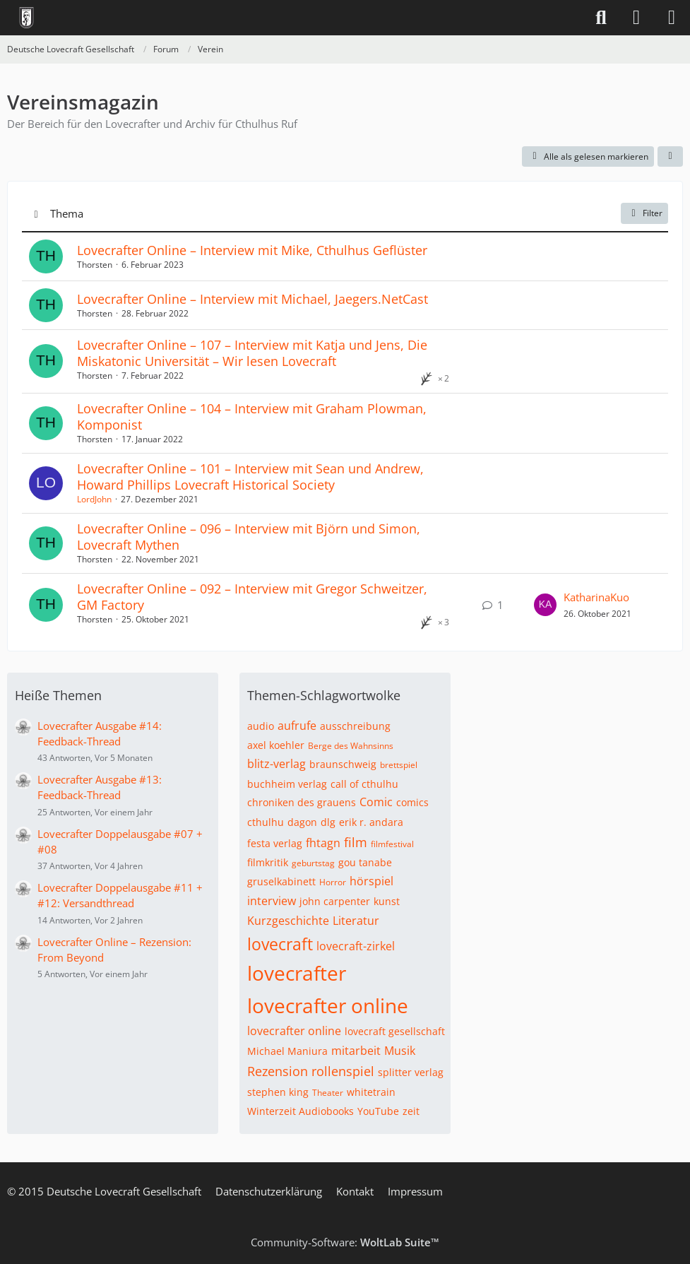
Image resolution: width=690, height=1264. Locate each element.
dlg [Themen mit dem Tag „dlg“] (328, 822)
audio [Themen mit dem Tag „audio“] (260, 726)
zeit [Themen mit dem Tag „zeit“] (411, 1111)
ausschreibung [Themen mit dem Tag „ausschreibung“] (355, 726)
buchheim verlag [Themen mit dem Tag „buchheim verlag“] (287, 784)
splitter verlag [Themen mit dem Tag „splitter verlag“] (411, 1072)
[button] (670, 156)
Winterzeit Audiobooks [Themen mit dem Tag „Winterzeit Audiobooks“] (300, 1111)
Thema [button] (66, 213)
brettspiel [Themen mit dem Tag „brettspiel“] (398, 765)
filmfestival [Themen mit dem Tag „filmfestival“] (392, 844)
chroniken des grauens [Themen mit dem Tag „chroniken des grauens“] (301, 802)
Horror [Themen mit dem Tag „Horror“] (332, 882)
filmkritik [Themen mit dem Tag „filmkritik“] (267, 862)
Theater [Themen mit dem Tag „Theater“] (327, 1093)
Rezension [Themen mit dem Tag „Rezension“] (277, 1071)
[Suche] (601, 18)
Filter (644, 213)
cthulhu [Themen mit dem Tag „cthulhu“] (265, 822)
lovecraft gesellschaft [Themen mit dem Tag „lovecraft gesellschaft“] (395, 1031)
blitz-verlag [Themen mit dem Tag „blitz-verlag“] (276, 764)
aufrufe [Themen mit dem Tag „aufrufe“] (297, 725)
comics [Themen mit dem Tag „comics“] (412, 802)
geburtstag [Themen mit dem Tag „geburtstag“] (313, 863)
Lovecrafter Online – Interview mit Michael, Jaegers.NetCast (252, 298)
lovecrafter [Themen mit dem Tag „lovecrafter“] (296, 972)
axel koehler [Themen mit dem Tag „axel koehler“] (275, 745)
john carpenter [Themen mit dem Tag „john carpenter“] (334, 901)
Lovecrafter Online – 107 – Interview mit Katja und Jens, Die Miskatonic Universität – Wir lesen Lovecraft (252, 353)
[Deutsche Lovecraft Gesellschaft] (26, 18)
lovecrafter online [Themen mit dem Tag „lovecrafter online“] (327, 1005)
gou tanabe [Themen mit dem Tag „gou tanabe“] (365, 862)
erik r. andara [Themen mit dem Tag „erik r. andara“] (371, 822)
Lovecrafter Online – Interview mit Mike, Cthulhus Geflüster (252, 250)
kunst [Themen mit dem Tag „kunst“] (387, 901)
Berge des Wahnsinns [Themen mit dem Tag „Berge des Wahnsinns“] (350, 746)
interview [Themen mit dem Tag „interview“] (271, 901)
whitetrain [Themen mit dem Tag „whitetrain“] (371, 1092)
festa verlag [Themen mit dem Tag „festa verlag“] (274, 843)
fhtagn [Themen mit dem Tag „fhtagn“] (323, 843)
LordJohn (94, 499)
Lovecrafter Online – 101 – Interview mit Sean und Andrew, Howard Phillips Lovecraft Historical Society (250, 476)
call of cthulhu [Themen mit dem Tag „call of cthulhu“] (364, 784)
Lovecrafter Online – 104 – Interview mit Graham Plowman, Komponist (252, 416)
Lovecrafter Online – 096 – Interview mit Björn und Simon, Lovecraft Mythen (248, 536)
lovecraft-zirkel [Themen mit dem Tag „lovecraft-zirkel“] (355, 946)
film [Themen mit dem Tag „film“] (355, 842)
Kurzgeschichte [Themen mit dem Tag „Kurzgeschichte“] (288, 920)
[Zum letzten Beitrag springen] (545, 604)
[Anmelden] (636, 17)
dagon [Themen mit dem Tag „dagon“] (302, 822)
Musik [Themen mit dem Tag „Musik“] (399, 1050)
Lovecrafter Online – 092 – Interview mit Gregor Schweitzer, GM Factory (252, 596)
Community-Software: (345, 1242)
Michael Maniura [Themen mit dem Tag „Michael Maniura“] (287, 1051)
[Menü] (672, 18)
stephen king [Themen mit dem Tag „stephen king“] (278, 1092)
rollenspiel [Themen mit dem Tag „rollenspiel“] (342, 1071)
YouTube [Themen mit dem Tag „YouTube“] (378, 1111)
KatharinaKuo (596, 597)
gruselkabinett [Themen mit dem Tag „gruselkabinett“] (281, 881)
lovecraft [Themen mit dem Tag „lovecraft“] (280, 944)
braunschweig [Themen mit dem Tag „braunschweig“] (342, 764)
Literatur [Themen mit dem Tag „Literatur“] (356, 920)
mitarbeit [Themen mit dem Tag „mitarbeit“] (356, 1050)
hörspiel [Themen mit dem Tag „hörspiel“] (371, 881)
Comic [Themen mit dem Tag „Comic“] (376, 802)
